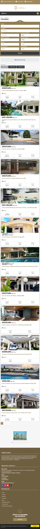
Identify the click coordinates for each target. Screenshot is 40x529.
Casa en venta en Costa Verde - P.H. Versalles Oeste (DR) (16, 412)
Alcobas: (3, 42)
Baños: (22, 42)
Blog (3, 500)
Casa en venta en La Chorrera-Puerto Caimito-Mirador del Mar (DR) (19, 383)
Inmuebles (6, 17)
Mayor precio (21, 66)
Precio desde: (4, 46)
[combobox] (20, 26)
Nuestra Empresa (6, 502)
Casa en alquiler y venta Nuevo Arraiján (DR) (13, 237)
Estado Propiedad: (5, 37)
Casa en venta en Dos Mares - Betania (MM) (13, 295)
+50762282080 (29, 1)
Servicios (4, 498)
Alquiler (4, 496)
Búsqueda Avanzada (20, 59)
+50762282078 (20, 1)
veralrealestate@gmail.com (7, 482)
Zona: (2, 33)
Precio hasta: (24, 46)
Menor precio (12, 66)
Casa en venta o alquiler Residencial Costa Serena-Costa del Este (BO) (20, 266)
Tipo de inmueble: (25, 33)
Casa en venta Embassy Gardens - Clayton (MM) (14, 90)
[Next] (9, 423)
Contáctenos (5, 504)
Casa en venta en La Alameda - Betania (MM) (13, 149)
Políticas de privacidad (7, 506)
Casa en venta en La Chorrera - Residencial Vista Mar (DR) (16, 325)
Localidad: (3, 28)
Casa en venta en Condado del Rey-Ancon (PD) (14, 178)
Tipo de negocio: (25, 37)
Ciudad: (2, 24)
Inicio (2, 17)
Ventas (3, 494)
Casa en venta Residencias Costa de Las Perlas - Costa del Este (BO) (19, 207)
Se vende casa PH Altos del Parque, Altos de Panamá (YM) (17, 354)
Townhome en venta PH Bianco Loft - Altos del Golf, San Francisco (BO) (19, 120)
